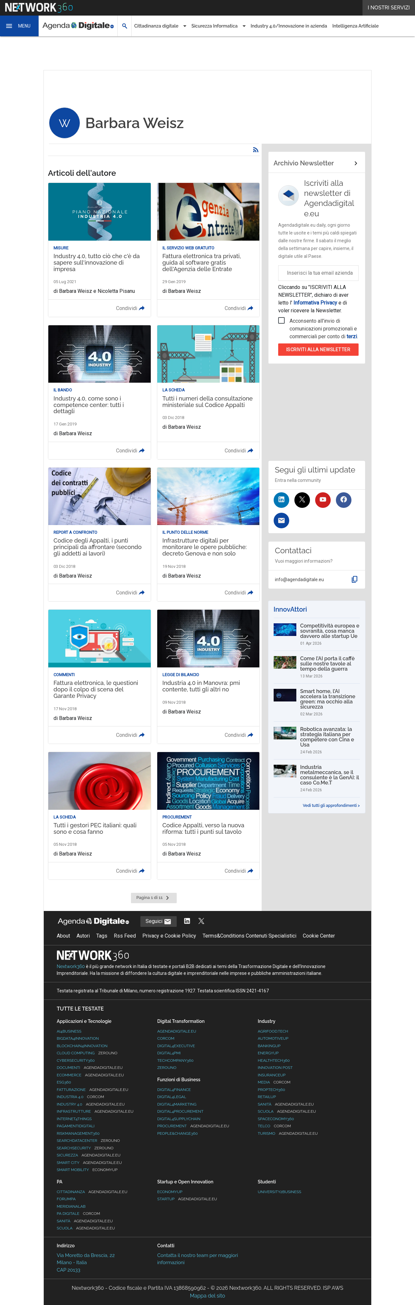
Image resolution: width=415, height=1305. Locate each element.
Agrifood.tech (273, 1031)
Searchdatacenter (88, 1140)
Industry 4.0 (91, 1104)
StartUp (187, 1199)
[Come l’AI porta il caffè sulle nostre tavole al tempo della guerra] (317, 667)
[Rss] (256, 150)
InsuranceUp (272, 1075)
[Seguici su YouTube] (323, 500)
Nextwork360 (71, 966)
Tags (101, 936)
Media (274, 1082)
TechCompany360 (175, 1060)
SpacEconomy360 (276, 1119)
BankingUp (269, 1046)
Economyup (169, 1192)
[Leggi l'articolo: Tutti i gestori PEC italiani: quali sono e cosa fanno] (99, 816)
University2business (279, 1192)
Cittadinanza (92, 1192)
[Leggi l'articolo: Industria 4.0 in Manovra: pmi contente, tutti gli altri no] (208, 677)
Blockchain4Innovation (82, 1046)
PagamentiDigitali (75, 1126)
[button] (19, 26)
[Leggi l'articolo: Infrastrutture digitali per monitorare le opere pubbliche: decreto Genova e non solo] (208, 535)
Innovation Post (275, 1067)
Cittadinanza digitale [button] (156, 26)
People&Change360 (177, 1133)
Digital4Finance (174, 1089)
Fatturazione (92, 1089)
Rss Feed (125, 936)
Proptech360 (271, 1089)
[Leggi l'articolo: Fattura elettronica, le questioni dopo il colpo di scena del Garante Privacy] (99, 677)
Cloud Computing (87, 1053)
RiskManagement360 (78, 1133)
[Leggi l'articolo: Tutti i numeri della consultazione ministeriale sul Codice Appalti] (208, 392)
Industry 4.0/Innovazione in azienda (289, 26)
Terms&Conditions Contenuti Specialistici (249, 936)
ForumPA (66, 1199)
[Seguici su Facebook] (343, 500)
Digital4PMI (169, 1053)
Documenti (90, 1067)
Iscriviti (318, 349)
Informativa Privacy (315, 303)
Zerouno (166, 1067)
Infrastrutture (95, 1111)
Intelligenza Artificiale (355, 26)
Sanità (286, 1104)
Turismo (288, 1133)
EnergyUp (268, 1053)
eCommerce (90, 1075)
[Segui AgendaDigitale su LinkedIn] (187, 921)
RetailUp (267, 1097)
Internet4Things (74, 1119)
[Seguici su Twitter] (302, 500)
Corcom (165, 1038)
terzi (352, 336)
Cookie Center (319, 936)
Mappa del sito (207, 1296)
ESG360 (64, 1082)
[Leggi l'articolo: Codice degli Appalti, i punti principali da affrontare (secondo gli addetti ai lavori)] (99, 535)
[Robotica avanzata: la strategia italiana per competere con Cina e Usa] (317, 740)
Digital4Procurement (180, 1111)
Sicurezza (89, 1155)
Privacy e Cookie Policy (169, 936)
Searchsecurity (85, 1148)
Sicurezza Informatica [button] (214, 26)
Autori (83, 936)
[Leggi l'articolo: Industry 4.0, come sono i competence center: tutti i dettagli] (99, 392)
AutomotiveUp (273, 1038)
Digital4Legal (171, 1097)
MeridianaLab (71, 1206)
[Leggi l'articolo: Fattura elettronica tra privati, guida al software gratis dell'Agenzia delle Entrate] (208, 250)
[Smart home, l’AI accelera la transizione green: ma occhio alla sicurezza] (317, 702)
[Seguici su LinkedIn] (281, 500)
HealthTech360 (274, 1060)
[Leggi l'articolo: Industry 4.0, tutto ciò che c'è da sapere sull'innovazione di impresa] (99, 250)
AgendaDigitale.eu (176, 1031)
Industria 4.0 (80, 1097)
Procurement (193, 1126)
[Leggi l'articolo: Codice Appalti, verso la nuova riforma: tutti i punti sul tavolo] (208, 816)
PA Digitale (78, 1213)
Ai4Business (69, 1031)
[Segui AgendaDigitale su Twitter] (201, 921)
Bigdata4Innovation (78, 1038)
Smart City (89, 1162)
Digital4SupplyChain (178, 1119)
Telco (274, 1126)
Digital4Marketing (176, 1104)
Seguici (159, 922)
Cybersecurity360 (76, 1060)
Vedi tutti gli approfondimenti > (331, 805)
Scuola (287, 1111)
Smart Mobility (87, 1169)
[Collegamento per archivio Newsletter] (317, 163)
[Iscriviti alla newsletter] (281, 520)
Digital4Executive (176, 1046)
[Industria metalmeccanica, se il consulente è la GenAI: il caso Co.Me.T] (317, 778)
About (63, 936)
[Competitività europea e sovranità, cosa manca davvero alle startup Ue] (317, 634)
